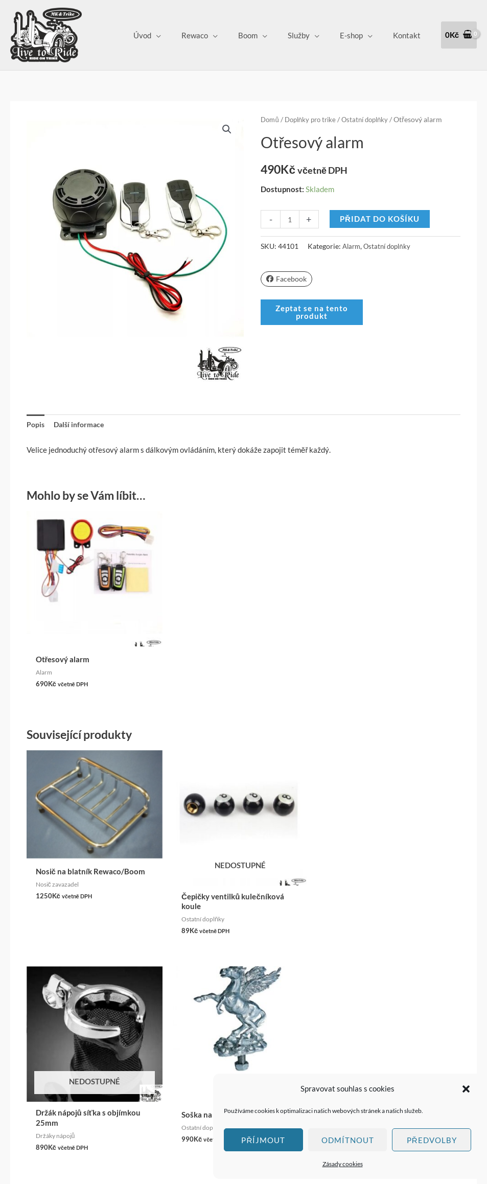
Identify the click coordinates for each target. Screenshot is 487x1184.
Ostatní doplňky (373, 119)
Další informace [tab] (82, 425)
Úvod (170, 35)
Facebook (287, 278)
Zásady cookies (342, 1164)
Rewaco (217, 35)
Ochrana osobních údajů (225, 1052)
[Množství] (290, 219)
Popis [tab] (36, 425)
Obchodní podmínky (218, 1009)
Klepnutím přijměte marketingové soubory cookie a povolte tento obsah (41, 1005)
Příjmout (263, 1140)
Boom (265, 35)
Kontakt (409, 35)
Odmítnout (347, 1140)
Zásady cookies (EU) (219, 1067)
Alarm (352, 246)
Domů (271, 119)
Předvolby (432, 1140)
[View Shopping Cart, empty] (459, 35)
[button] (466, 1089)
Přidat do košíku (381, 218)
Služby (311, 35)
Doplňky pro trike (314, 119)
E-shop (358, 35)
